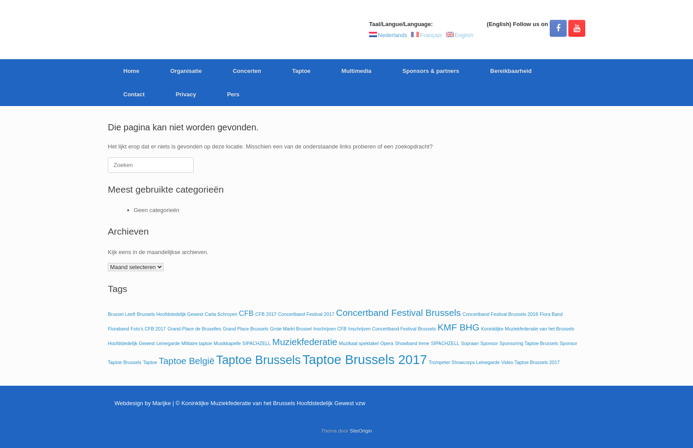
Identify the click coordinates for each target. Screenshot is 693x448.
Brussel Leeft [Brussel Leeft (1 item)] (121, 314)
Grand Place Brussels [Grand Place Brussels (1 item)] (245, 328)
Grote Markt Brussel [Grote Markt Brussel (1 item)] (291, 328)
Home (131, 71)
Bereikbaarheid (511, 71)
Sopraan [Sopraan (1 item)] (470, 343)
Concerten (247, 71)
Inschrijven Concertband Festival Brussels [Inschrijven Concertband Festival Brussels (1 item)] (392, 328)
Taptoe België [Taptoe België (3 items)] (186, 361)
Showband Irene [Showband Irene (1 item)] (412, 343)
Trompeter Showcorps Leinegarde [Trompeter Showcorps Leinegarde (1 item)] (464, 362)
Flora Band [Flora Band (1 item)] (551, 314)
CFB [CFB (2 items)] (246, 313)
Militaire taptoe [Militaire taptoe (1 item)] (197, 343)
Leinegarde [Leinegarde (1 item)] (168, 343)
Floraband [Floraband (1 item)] (118, 328)
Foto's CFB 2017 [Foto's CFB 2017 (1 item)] (148, 328)
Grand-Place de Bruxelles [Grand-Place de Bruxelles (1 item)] (194, 328)
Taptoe (301, 71)
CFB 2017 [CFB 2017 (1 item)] (266, 314)
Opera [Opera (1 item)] (386, 343)
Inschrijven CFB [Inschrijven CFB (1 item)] (329, 328)
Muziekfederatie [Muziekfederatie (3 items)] (304, 342)
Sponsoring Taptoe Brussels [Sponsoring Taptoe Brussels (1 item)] (528, 343)
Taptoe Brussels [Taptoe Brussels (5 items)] (258, 360)
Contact (134, 94)
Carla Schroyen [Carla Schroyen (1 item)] (221, 314)
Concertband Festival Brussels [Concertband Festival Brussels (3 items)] (398, 313)
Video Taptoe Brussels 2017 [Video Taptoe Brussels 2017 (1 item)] (530, 362)
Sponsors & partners (431, 71)
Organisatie (186, 71)
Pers (233, 94)
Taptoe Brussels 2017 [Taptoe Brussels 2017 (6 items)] (364, 359)
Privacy (185, 94)
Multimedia (357, 71)
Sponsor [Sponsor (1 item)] (489, 343)
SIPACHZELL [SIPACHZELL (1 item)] (445, 343)
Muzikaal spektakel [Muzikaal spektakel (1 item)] (359, 343)
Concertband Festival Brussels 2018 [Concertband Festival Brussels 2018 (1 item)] (500, 314)
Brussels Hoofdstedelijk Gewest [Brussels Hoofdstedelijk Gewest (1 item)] (170, 314)
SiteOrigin (361, 430)
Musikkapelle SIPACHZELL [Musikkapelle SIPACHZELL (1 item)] (242, 343)
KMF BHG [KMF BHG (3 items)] (459, 327)
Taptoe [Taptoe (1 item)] (150, 362)
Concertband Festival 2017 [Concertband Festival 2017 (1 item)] (306, 314)
